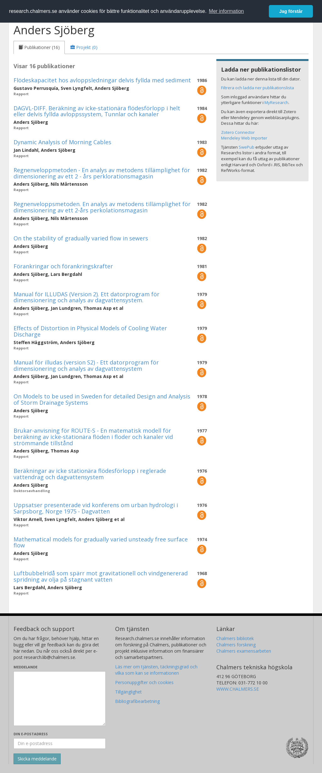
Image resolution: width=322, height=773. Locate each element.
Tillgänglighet (128, 692)
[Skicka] (37, 759)
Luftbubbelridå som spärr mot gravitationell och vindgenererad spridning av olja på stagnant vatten (101, 576)
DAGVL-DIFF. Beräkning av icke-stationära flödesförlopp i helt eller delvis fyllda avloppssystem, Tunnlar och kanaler (97, 111)
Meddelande (25, 667)
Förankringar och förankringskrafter (63, 266)
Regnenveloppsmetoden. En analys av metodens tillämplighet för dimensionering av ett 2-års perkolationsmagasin (102, 207)
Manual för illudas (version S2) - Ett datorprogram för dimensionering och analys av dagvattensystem (86, 365)
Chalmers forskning (236, 645)
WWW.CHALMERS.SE (237, 689)
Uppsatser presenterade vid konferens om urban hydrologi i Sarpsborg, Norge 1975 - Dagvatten (96, 508)
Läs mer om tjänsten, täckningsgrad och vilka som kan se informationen (156, 670)
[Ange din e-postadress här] (60, 743)
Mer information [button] (226, 11)
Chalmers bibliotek (235, 638)
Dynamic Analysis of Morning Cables (62, 142)
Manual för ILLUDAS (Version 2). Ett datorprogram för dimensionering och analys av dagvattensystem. (86, 297)
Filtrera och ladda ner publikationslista (257, 87)
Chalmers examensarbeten (243, 651)
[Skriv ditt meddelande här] (60, 698)
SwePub (246, 147)
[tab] (39, 47)
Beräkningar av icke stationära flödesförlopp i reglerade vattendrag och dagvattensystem (90, 474)
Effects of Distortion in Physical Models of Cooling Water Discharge (90, 331)
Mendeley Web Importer (244, 138)
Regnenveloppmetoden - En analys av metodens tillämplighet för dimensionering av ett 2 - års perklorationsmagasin (102, 173)
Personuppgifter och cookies (144, 682)
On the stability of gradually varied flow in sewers (81, 238)
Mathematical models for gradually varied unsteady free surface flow (101, 542)
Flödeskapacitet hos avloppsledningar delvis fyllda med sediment (102, 80)
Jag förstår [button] (291, 11)
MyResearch (276, 102)
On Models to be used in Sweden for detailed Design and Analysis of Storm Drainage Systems (102, 399)
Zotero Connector (238, 132)
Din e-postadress (31, 734)
